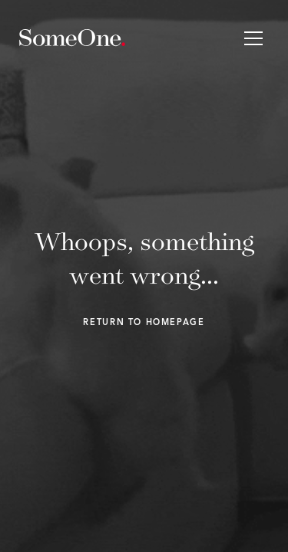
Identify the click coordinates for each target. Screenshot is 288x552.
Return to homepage (143, 323)
